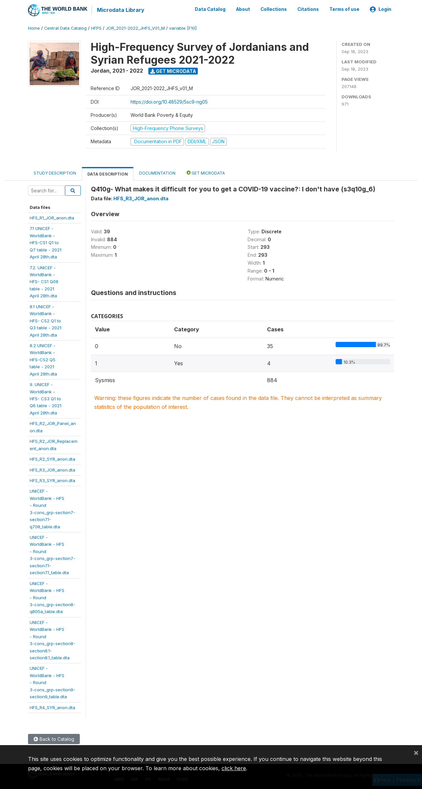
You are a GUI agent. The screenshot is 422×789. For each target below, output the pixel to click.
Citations (308, 9)
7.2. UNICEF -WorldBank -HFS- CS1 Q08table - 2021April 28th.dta (44, 281)
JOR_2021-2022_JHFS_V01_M (135, 27)
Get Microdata (173, 70)
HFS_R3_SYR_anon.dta (52, 480)
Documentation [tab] (157, 172)
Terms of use (344, 9)
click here (234, 768)
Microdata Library (120, 10)
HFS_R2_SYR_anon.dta (52, 458)
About (243, 9)
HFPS (96, 27)
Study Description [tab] (55, 172)
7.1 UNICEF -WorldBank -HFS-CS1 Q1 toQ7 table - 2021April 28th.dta (45, 242)
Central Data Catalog (65, 27)
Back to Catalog (54, 738)
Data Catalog (210, 9)
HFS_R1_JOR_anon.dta (52, 217)
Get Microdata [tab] (206, 172)
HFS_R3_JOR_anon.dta (52, 469)
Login (380, 9)
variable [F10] (182, 27)
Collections (273, 9)
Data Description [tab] (107, 173)
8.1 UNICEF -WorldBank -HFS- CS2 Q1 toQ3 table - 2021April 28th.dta (45, 320)
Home (34, 27)
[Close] (416, 752)
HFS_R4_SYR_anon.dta (52, 706)
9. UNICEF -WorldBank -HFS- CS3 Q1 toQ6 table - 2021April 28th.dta (45, 398)
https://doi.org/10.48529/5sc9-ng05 (169, 101)
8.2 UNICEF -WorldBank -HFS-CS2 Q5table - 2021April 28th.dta (43, 359)
